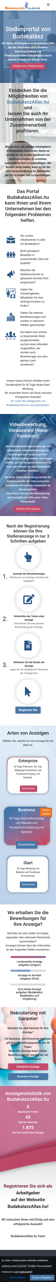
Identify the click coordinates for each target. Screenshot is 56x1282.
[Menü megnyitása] (48, 4)
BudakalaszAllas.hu (28, 102)
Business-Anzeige (28, 1076)
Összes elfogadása (42, 1277)
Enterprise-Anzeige (28, 1066)
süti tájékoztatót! (23, 1271)
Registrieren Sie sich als (28, 1186)
